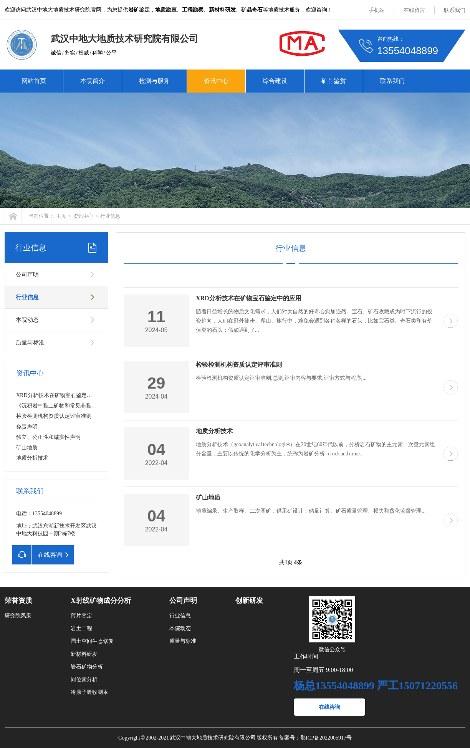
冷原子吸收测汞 (89, 692)
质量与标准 (30, 342)
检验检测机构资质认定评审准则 (53, 416)
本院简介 (92, 81)
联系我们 (454, 10)
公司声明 (27, 274)
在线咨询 (329, 707)
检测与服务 (154, 81)
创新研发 (249, 600)
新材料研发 (84, 654)
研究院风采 (18, 616)
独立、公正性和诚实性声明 (48, 437)
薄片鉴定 (81, 616)
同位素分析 (84, 679)
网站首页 (34, 81)
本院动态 (27, 320)
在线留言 (414, 10)
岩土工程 (81, 628)
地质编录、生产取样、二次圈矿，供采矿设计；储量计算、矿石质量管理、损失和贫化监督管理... (311, 511)
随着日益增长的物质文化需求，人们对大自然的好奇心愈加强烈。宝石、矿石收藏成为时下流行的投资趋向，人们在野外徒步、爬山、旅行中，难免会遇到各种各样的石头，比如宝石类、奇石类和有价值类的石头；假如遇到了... (314, 321)
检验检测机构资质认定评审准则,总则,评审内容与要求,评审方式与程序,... (281, 378)
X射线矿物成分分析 (101, 600)
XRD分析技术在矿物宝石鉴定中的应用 (62, 395)
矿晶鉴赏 (333, 81)
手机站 (377, 10)
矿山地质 (27, 447)
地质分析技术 (32, 458)
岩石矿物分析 (87, 667)
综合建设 (275, 81)
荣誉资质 (18, 600)
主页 (61, 216)
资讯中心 (216, 81)
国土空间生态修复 (92, 641)
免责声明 (27, 427)
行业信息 (110, 216)
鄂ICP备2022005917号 (326, 738)
